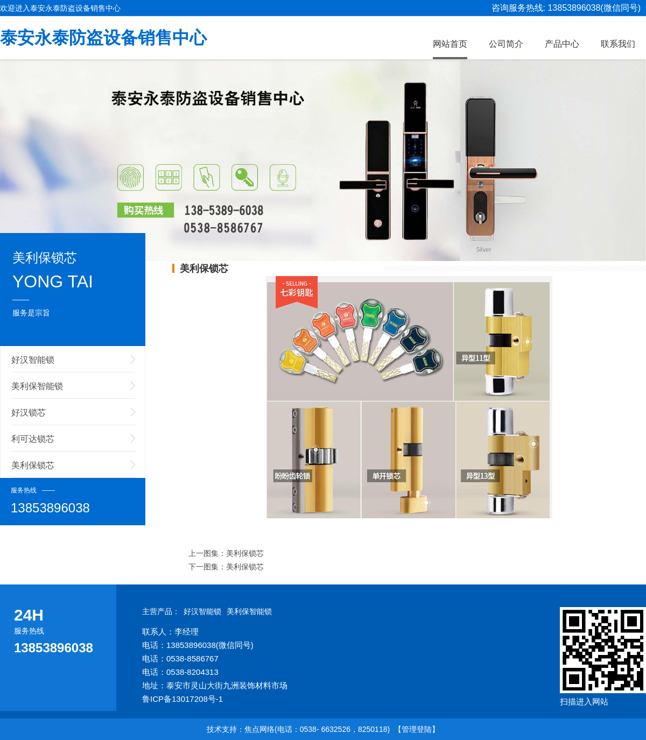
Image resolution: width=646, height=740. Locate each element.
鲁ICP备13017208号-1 (182, 698)
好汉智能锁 (32, 359)
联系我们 (618, 43)
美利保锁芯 (32, 465)
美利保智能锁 (37, 386)
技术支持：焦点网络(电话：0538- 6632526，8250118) (298, 729)
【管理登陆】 (416, 729)
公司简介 (506, 43)
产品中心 (562, 43)
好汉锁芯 (28, 412)
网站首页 (450, 43)
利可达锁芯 (32, 438)
